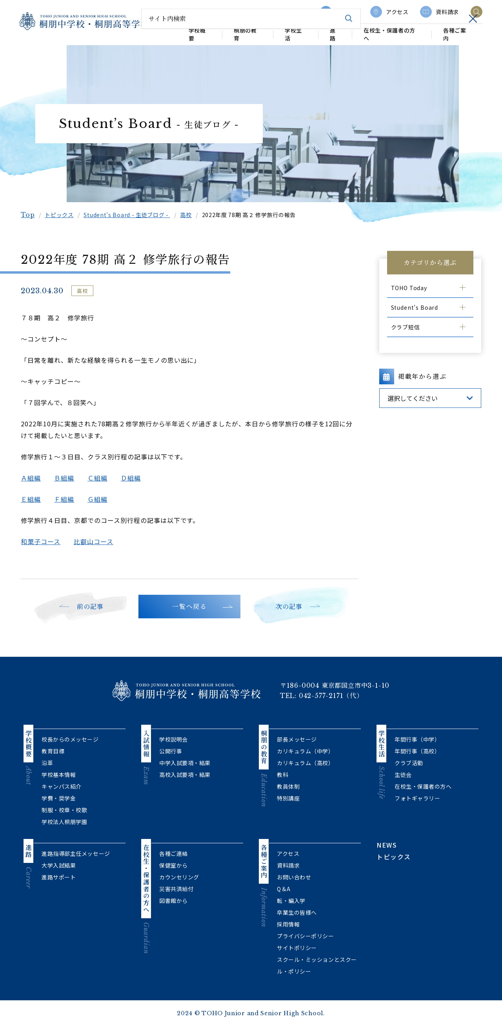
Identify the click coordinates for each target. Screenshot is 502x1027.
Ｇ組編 (100, 499)
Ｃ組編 (100, 477)
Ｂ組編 (67, 477)
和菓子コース (43, 541)
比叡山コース (96, 541)
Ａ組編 (34, 477)
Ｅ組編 (34, 499)
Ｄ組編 (133, 477)
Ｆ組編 (67, 499)
